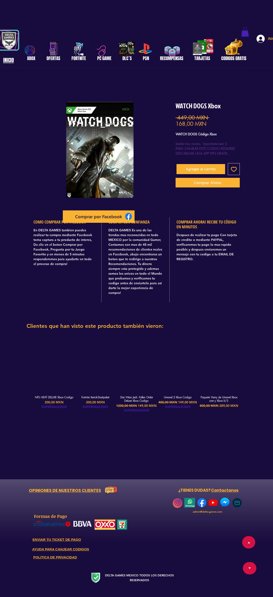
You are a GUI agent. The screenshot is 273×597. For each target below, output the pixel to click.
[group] (136, 375)
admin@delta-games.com (207, 511)
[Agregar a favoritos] (234, 169)
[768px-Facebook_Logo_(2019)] (201, 502)
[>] (249, 568)
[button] (245, 32)
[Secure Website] (96, 577)
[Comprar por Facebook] (99, 216)
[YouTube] (213, 502)
